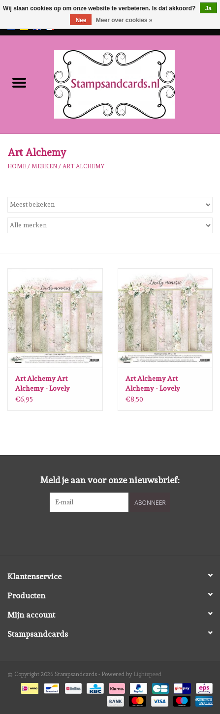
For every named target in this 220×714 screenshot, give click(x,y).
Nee (80, 20)
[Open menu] (19, 82)
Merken (44, 166)
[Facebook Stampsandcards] (101, 532)
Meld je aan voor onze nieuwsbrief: (110, 480)
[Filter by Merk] (110, 225)
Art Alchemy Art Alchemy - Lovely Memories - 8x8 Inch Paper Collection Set (158, 383)
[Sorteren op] (110, 205)
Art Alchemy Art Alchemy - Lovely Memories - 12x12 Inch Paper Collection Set (50, 383)
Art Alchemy (83, 166)
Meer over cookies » (124, 20)
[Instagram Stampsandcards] (118, 532)
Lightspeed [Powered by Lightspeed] (147, 674)
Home (16, 166)
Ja (208, 8)
